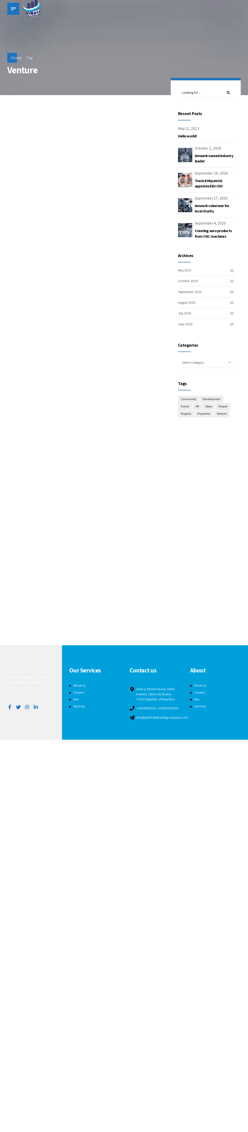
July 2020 (184, 313)
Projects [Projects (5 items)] (186, 414)
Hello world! (187, 136)
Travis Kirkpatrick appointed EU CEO (209, 183)
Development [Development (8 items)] (211, 399)
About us (79, 685)
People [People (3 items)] (223, 407)
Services (79, 706)
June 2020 (185, 324)
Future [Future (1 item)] (185, 407)
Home (16, 57)
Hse (75, 699)
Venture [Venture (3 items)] (222, 414)
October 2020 (188, 281)
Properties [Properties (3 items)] (204, 414)
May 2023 (184, 270)
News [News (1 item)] (208, 407)
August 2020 (186, 302)
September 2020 (190, 292)
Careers (78, 692)
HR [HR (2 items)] (197, 407)
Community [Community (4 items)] (188, 399)
